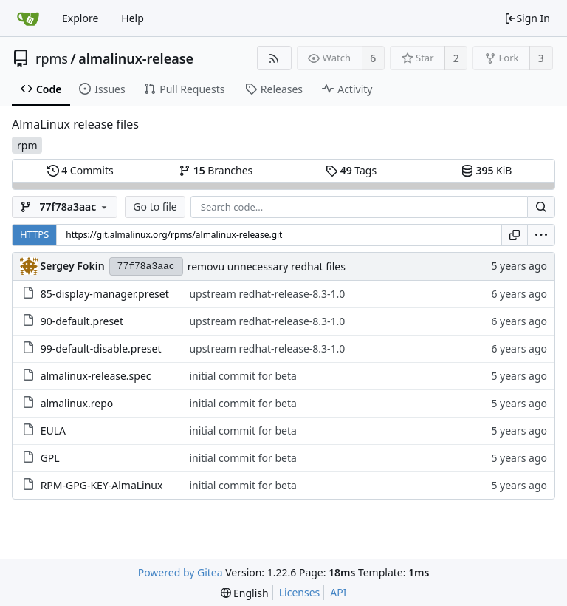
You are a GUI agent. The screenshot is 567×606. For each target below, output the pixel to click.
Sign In (527, 18)
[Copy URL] (514, 235)
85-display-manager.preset (105, 294)
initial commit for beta (242, 376)
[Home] (28, 18)
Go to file (154, 207)
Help (132, 18)
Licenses (299, 592)
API (338, 592)
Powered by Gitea (180, 572)
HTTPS (34, 234)
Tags (351, 170)
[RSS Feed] (274, 58)
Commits (80, 170)
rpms (51, 58)
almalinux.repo (77, 403)
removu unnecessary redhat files (267, 266)
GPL (50, 458)
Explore (80, 18)
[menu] (541, 235)
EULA (53, 430)
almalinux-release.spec (96, 376)
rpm (27, 145)
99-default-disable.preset (101, 348)
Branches (215, 170)
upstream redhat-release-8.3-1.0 (267, 294)
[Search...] (541, 207)
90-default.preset (82, 321)
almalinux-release (135, 58)
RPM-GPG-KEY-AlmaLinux (102, 485)
